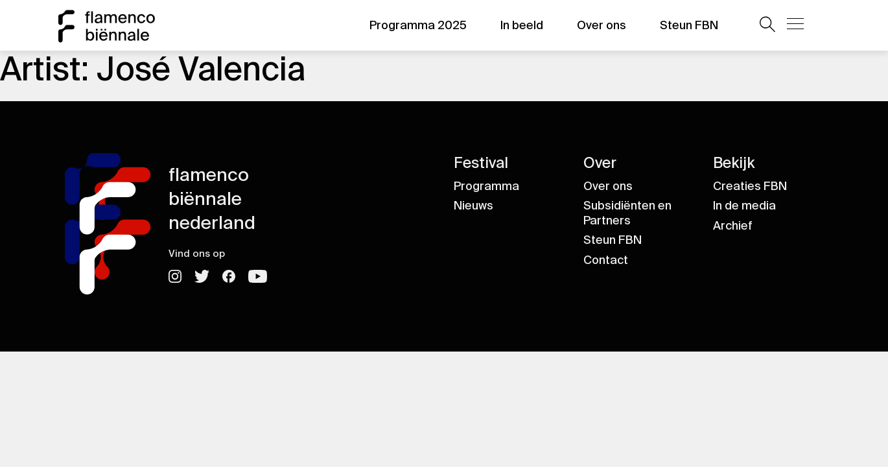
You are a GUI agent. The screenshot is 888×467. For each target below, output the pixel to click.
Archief (733, 226)
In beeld (521, 25)
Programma (486, 186)
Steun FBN (689, 25)
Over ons (601, 25)
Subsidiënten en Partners (627, 213)
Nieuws (473, 205)
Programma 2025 (418, 25)
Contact (605, 260)
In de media (744, 205)
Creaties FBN (750, 186)
